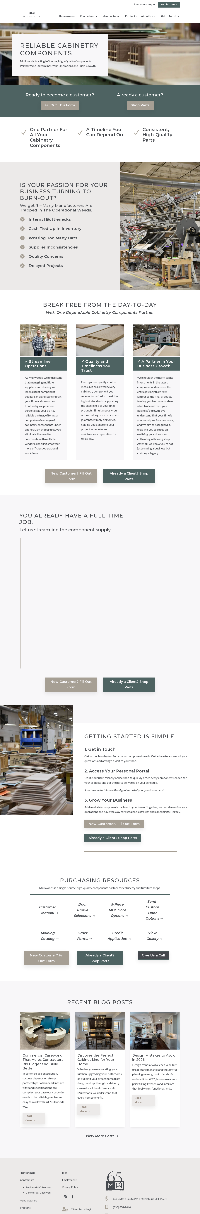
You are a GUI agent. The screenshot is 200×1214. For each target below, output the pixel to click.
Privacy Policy (70, 1187)
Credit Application (117, 936)
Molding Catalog (48, 936)
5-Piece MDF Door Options (117, 910)
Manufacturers (111, 16)
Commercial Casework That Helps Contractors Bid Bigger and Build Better (43, 1061)
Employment (69, 1179)
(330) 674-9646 (122, 1207)
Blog (64, 1172)
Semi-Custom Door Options (152, 910)
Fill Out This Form (60, 105)
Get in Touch (169, 4)
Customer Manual (47, 910)
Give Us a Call (153, 955)
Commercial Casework (38, 1192)
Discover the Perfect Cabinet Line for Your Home (95, 1059)
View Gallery (152, 936)
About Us (147, 16)
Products (130, 16)
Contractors (87, 16)
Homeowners (67, 16)
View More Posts (100, 1136)
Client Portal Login (143, 5)
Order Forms (82, 936)
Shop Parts (140, 105)
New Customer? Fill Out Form (71, 476)
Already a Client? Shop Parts (129, 476)
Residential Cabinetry (38, 1187)
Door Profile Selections (82, 910)
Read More (28, 1118)
